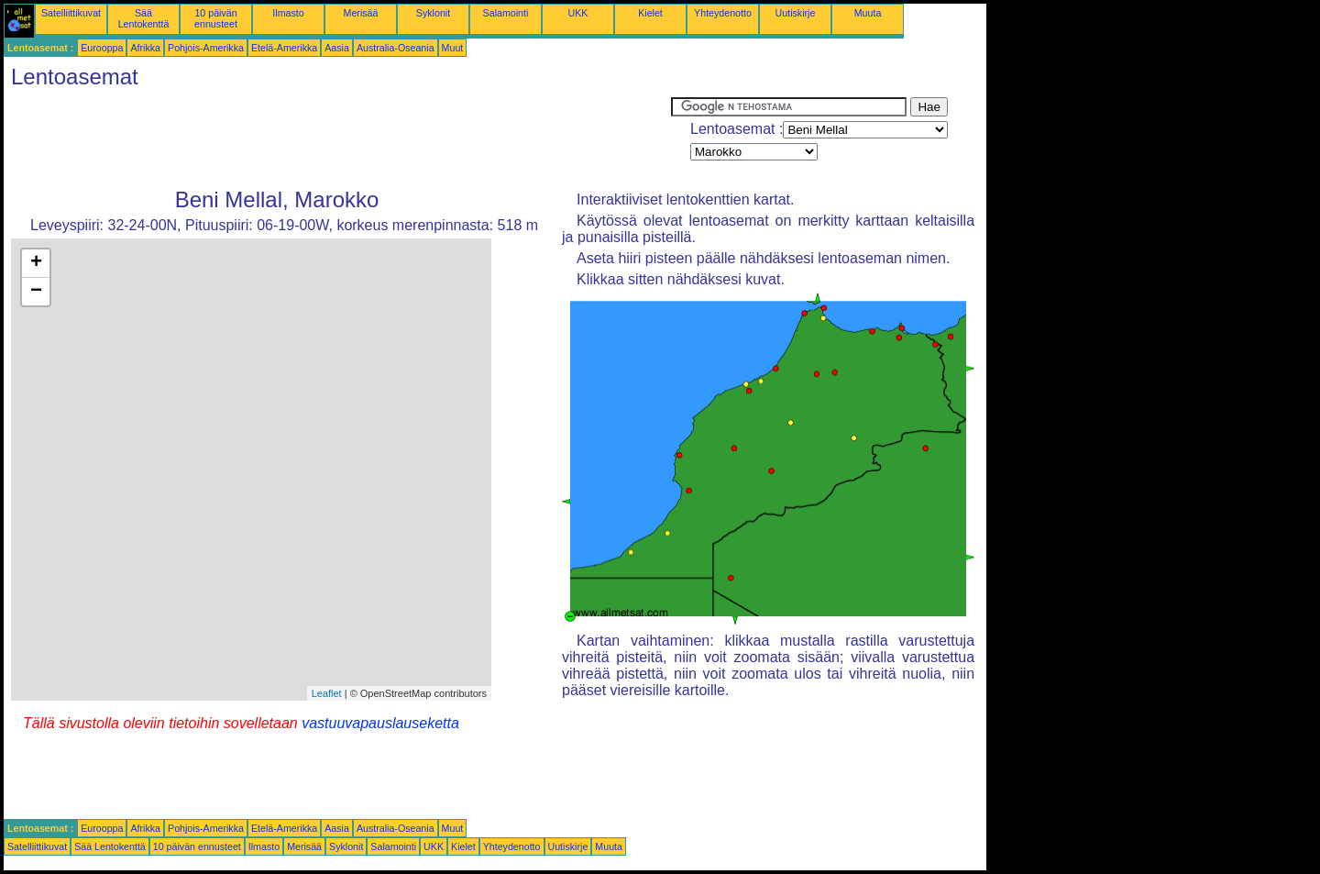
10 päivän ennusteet (215, 18)
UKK (578, 12)
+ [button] (36, 263)
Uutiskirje (796, 12)
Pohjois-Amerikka (206, 47)
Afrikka (145, 47)
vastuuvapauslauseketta (380, 723)
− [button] (36, 291)
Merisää (361, 12)
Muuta (868, 12)
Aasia (336, 47)
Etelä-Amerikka (284, 47)
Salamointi (506, 12)
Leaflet (327, 693)
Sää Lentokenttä (144, 18)
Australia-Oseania (395, 47)
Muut (453, 47)
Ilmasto (287, 12)
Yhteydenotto (723, 12)
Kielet (650, 12)
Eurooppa (102, 47)
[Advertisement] (337, 138)
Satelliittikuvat (71, 12)
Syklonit (433, 12)
